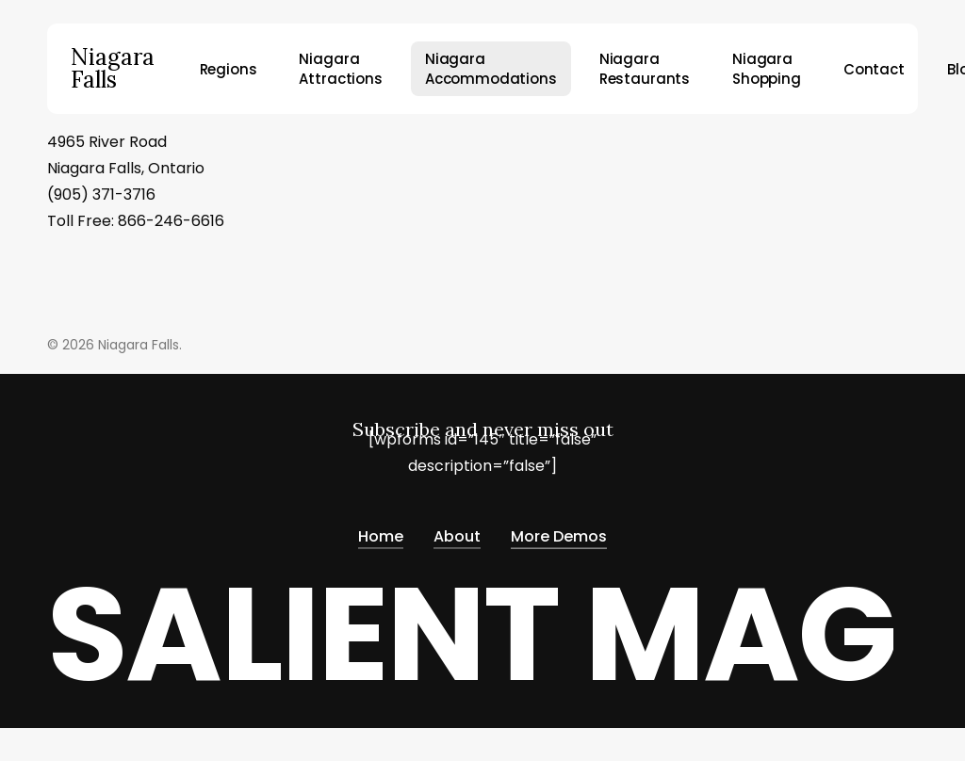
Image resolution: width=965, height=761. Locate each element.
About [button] (457, 532)
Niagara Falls (113, 68)
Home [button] (380, 532)
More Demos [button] (559, 532)
